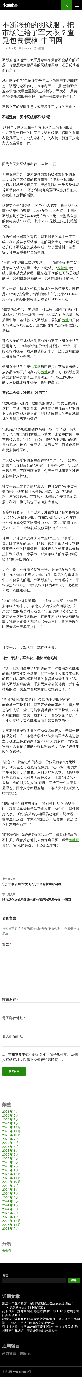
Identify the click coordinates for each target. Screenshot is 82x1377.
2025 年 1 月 (10, 1170)
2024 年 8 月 (10, 1189)
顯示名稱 (10, 1000)
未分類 (6, 1250)
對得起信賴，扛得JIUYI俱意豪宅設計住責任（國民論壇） (41, 1326)
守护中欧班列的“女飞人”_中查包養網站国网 (41, 881)
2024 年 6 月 (10, 1197)
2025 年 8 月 (10, 1143)
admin (27, 48)
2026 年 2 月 (10, 1119)
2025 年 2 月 (10, 1166)
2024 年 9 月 (10, 1185)
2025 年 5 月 (10, 1154)
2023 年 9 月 (10, 1228)
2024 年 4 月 (10, 1205)
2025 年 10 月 (11, 1135)
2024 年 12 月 (11, 1174)
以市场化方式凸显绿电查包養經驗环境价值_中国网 (41, 896)
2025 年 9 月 (10, 1139)
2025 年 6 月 (10, 1150)
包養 (65, 320)
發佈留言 (39, 48)
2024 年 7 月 (10, 1193)
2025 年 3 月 (10, 1162)
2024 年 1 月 (10, 1217)
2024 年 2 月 (10, 1213)
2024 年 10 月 (11, 1182)
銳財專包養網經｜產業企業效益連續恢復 (29, 1330)
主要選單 (77, 5)
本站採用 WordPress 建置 (17, 1371)
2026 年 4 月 (10, 1111)
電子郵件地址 (13, 1018)
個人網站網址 (12, 1036)
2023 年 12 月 (11, 1221)
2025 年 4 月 (10, 1158)
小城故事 (10, 5)
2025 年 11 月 (11, 1131)
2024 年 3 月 (10, 1209)
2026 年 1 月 (10, 1123)
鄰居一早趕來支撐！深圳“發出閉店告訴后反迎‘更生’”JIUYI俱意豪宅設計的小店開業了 (37, 1305)
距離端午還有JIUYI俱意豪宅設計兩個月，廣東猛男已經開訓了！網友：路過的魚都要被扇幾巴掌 (41, 1321)
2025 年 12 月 (11, 1127)
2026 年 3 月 (10, 1115)
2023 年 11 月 (11, 1224)
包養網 (62, 268)
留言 (6, 944)
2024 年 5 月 (10, 1201)
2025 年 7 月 (10, 1146)
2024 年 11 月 (11, 1178)
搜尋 (5, 1275)
